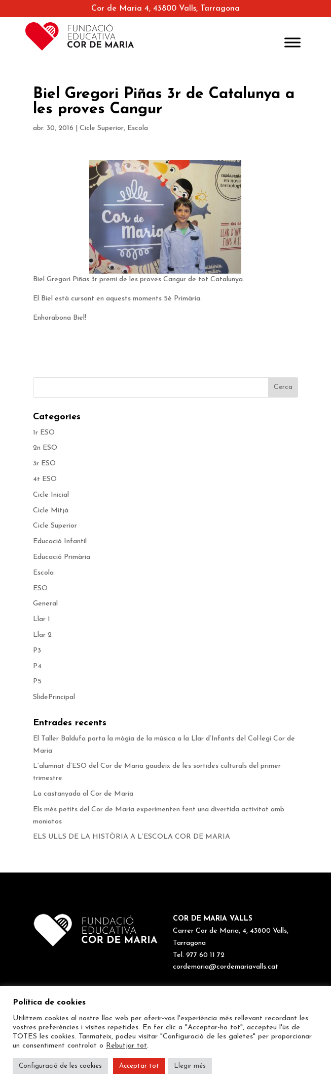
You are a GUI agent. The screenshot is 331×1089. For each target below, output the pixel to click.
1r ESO (44, 433)
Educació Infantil (60, 541)
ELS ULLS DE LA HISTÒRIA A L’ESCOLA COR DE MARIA (133, 837)
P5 (37, 681)
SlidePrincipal (54, 697)
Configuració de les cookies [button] (60, 1066)
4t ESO (45, 479)
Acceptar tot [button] (139, 1066)
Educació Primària (61, 557)
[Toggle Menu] (292, 42)
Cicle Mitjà (50, 510)
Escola (137, 128)
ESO (40, 588)
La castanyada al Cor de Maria (84, 794)
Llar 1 (41, 619)
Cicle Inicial (51, 495)
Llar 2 (42, 635)
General (45, 603)
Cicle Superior (102, 128)
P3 (37, 651)
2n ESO (45, 448)
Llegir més (190, 1066)
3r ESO (44, 463)
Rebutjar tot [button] (126, 1046)
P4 (37, 666)
